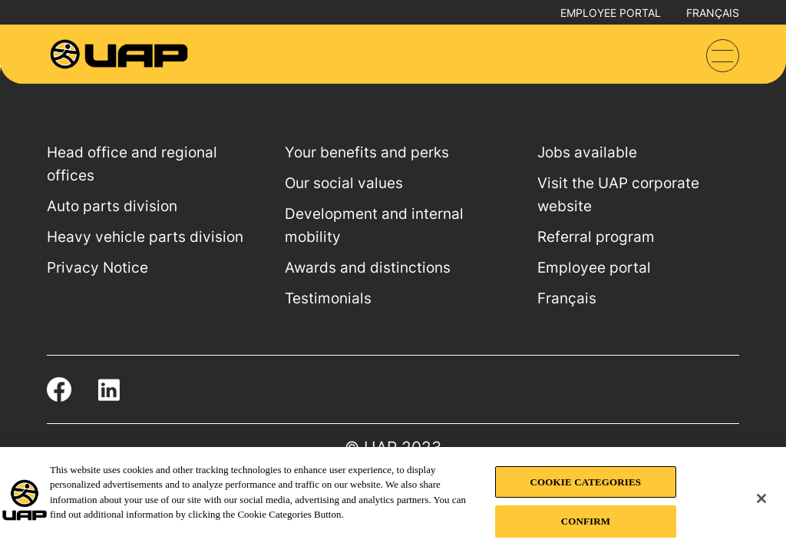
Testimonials (328, 298)
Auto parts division (112, 206)
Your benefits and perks (367, 152)
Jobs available (587, 152)
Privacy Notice (97, 267)
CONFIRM (585, 521)
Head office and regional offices (132, 164)
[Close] (761, 498)
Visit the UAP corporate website (618, 194)
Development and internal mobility (374, 225)
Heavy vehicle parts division (145, 237)
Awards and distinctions (368, 267)
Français (712, 12)
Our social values (344, 183)
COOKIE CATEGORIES (586, 482)
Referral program (596, 237)
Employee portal (610, 12)
